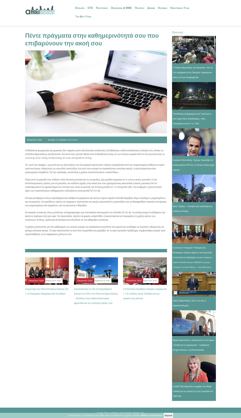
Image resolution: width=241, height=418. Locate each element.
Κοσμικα (162, 8)
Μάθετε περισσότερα (152, 415)
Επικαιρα (80, 8)
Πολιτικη (139, 8)
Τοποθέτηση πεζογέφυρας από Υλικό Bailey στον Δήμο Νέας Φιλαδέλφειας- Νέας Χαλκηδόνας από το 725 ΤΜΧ (192, 118)
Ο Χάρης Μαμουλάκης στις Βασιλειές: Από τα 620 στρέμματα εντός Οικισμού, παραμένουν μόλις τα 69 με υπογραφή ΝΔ (193, 72)
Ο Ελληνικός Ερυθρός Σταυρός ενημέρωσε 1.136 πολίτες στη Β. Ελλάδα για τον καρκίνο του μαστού (145, 293)
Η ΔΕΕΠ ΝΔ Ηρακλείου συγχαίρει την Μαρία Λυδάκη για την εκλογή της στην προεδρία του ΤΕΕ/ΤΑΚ (193, 391)
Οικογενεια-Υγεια (179, 8)
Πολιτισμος (102, 8)
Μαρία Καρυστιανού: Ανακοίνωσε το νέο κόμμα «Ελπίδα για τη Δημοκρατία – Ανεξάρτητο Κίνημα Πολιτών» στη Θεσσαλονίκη (193, 345)
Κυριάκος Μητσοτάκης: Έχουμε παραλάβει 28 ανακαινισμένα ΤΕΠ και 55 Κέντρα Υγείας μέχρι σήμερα (193, 164)
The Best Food (83, 16)
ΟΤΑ (90, 8)
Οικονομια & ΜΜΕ (121, 8)
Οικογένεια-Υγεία (34, 139)
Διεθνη (151, 8)
